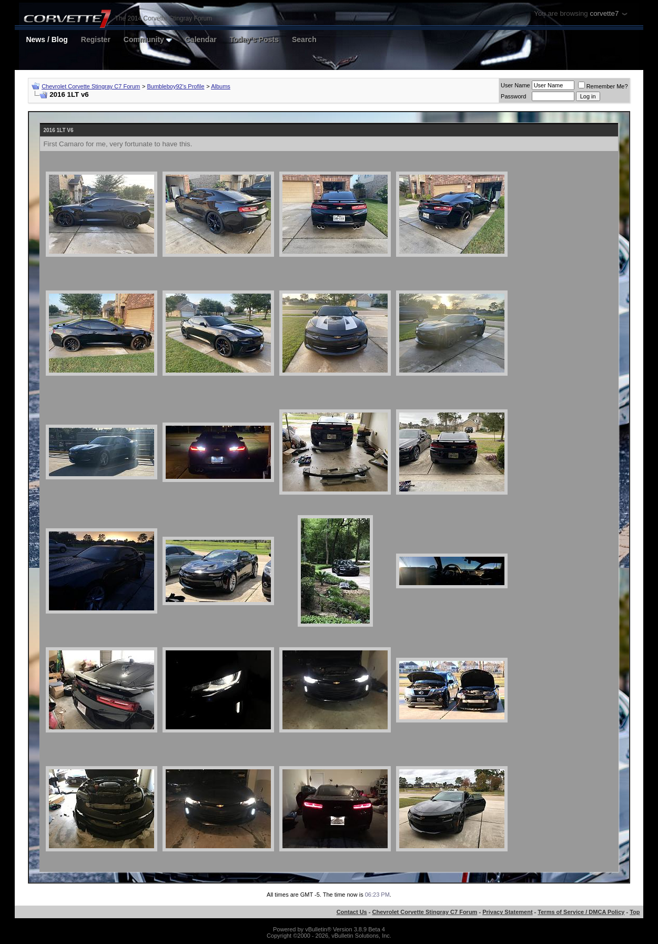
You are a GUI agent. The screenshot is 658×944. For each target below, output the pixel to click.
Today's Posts (254, 39)
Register (95, 39)
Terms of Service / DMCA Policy (581, 912)
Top (635, 912)
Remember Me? (603, 86)
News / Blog (46, 39)
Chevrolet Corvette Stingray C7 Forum (91, 86)
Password (513, 96)
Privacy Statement (507, 912)
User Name (515, 85)
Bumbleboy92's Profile (175, 86)
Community (148, 39)
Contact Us (352, 912)
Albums (220, 86)
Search (304, 39)
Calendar (201, 39)
